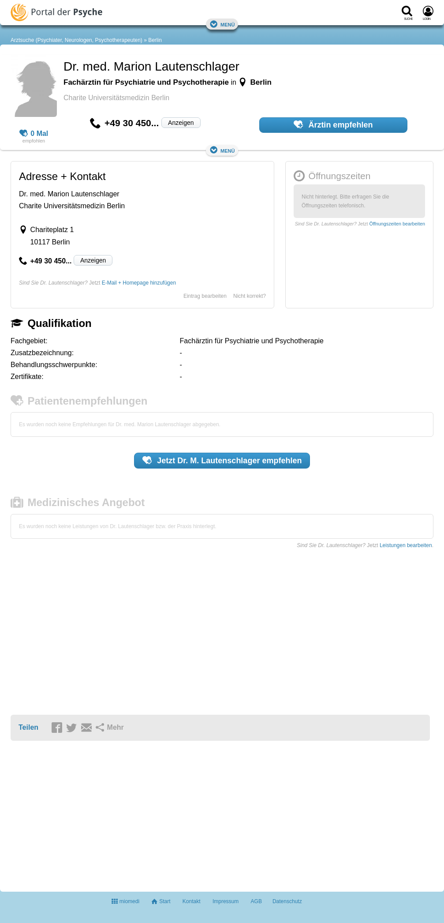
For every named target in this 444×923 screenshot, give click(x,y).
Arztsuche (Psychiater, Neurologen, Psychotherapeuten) (76, 40)
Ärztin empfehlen (333, 124)
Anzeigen (181, 122)
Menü (222, 24)
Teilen (28, 727)
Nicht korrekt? (249, 296)
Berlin (155, 40)
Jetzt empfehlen (222, 460)
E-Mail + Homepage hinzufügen (139, 283)
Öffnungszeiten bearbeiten (397, 223)
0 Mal (34, 134)
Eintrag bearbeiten (205, 296)
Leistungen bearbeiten (406, 545)
